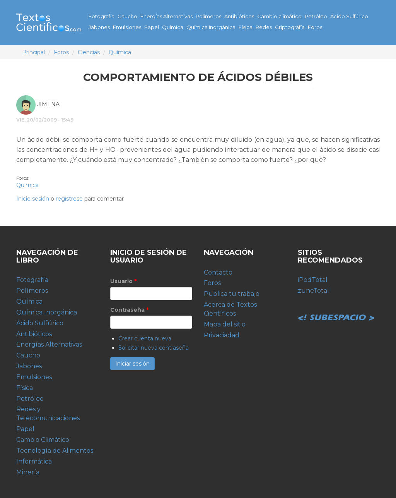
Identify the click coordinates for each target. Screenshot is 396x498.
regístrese (69, 198)
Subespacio (336, 309)
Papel (151, 27)
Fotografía (101, 16)
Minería (27, 472)
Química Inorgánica (46, 312)
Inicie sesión (32, 198)
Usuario (123, 281)
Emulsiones (127, 27)
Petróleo (316, 16)
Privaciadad (221, 335)
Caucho (127, 16)
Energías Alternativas (166, 16)
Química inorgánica (211, 27)
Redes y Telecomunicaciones (48, 413)
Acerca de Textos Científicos (230, 309)
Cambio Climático (42, 439)
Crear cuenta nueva (144, 338)
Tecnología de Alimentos (54, 450)
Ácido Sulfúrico (349, 16)
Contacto (218, 272)
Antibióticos (239, 16)
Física (246, 27)
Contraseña (129, 309)
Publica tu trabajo (231, 293)
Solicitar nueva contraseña (153, 347)
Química (172, 27)
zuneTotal (313, 290)
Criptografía (290, 27)
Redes (264, 27)
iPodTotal (313, 279)
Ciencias (89, 52)
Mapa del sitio (225, 324)
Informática (34, 461)
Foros (315, 27)
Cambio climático (279, 16)
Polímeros (208, 16)
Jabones (99, 27)
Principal (33, 52)
